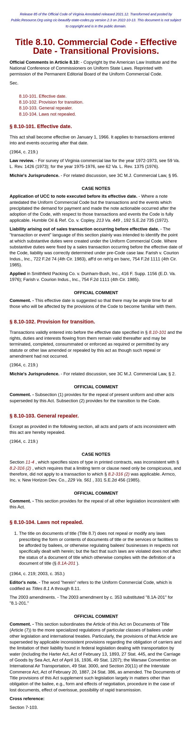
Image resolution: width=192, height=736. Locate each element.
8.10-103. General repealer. (46, 107)
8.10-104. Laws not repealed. (47, 114)
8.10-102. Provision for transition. (51, 102)
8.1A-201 (67, 563)
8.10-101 (158, 332)
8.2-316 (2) (21, 468)
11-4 (30, 462)
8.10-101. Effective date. (43, 96)
